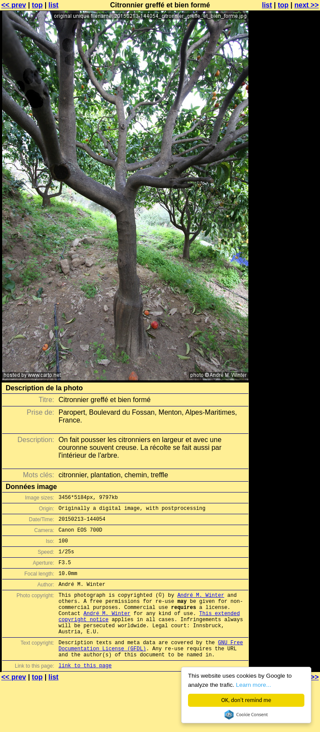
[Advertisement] (285, 112)
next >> (306, 5)
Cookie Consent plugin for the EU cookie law (246, 714)
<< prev (13, 5)
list (54, 5)
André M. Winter (200, 608)
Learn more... (253, 685)
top (37, 5)
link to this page (85, 691)
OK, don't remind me (246, 700)
